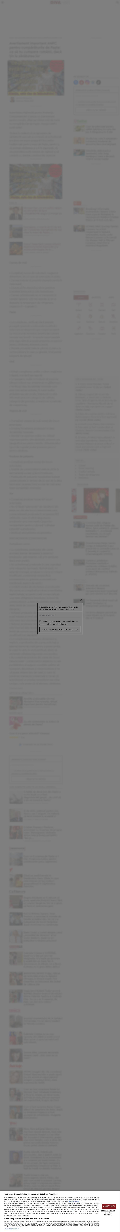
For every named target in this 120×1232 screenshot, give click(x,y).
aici (73, 1209)
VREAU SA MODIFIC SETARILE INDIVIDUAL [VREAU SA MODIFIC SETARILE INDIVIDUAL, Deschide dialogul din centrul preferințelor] (108, 1212)
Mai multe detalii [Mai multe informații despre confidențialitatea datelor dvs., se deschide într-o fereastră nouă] (74, 1201)
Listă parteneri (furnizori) (11, 1229)
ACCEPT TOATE (108, 1206)
